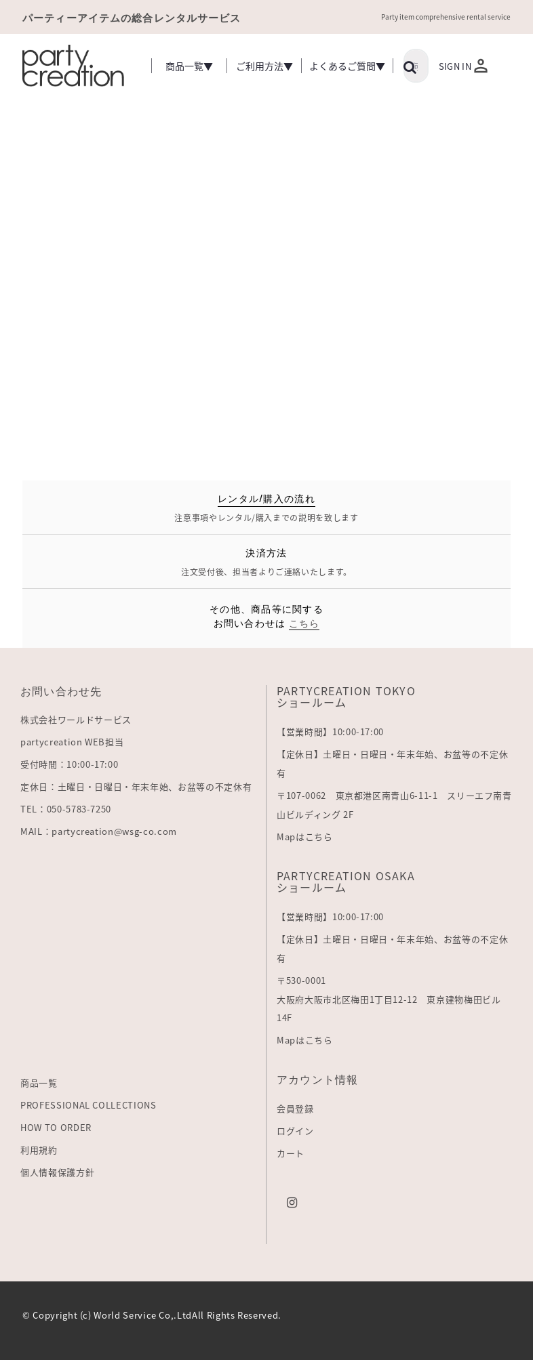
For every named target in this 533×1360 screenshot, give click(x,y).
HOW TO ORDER (56, 1127)
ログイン (295, 1130)
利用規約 (39, 1149)
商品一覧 (39, 1082)
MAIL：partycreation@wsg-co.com (98, 831)
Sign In (455, 66)
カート (290, 1153)
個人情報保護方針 (57, 1172)
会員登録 (295, 1108)
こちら (304, 622)
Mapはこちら (305, 836)
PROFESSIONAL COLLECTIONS (88, 1104)
